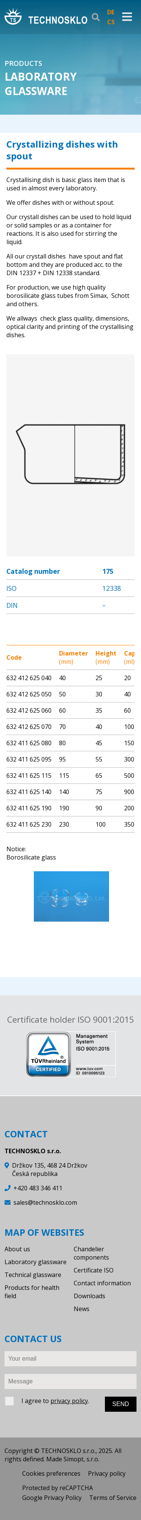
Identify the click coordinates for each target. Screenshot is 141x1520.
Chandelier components (91, 1253)
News (81, 1309)
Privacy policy (107, 1473)
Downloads (89, 1296)
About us (17, 1249)
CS (111, 22)
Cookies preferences (51, 1473)
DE (110, 12)
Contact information (102, 1283)
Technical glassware (33, 1275)
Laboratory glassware (36, 1262)
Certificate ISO (94, 1270)
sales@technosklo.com (45, 1202)
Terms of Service (112, 1498)
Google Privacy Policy (52, 1498)
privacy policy (69, 1401)
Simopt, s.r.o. (81, 1459)
